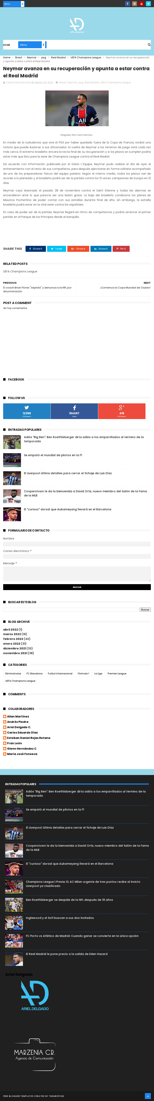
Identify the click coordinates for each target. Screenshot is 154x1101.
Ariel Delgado (19, 974)
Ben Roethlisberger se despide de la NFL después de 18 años (69, 900)
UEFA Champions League (86, 57)
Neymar (31, 57)
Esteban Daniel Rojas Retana (28, 738)
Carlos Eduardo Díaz (22, 733)
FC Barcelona (35, 673)
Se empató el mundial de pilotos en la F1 (53, 455)
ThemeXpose (56, 1096)
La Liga (98, 673)
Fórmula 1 (83, 673)
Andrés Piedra (17, 722)
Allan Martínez (18, 716)
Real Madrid (58, 57)
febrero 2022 (13, 639)
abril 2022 (10, 630)
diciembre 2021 (14, 648)
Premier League (117, 673)
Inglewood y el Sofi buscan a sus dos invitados (60, 918)
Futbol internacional (60, 673)
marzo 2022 (12, 634)
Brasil (18, 57)
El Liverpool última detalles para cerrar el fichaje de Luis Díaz (68, 473)
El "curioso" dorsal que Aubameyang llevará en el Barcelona (67, 509)
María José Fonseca (22, 754)
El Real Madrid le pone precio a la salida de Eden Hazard (66, 954)
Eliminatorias (13, 673)
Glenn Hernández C (21, 749)
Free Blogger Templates (18, 1096)
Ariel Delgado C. (19, 727)
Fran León (14, 743)
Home (6, 45)
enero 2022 (11, 644)
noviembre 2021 (15, 653)
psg (43, 57)
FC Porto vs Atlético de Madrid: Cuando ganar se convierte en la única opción (82, 936)
